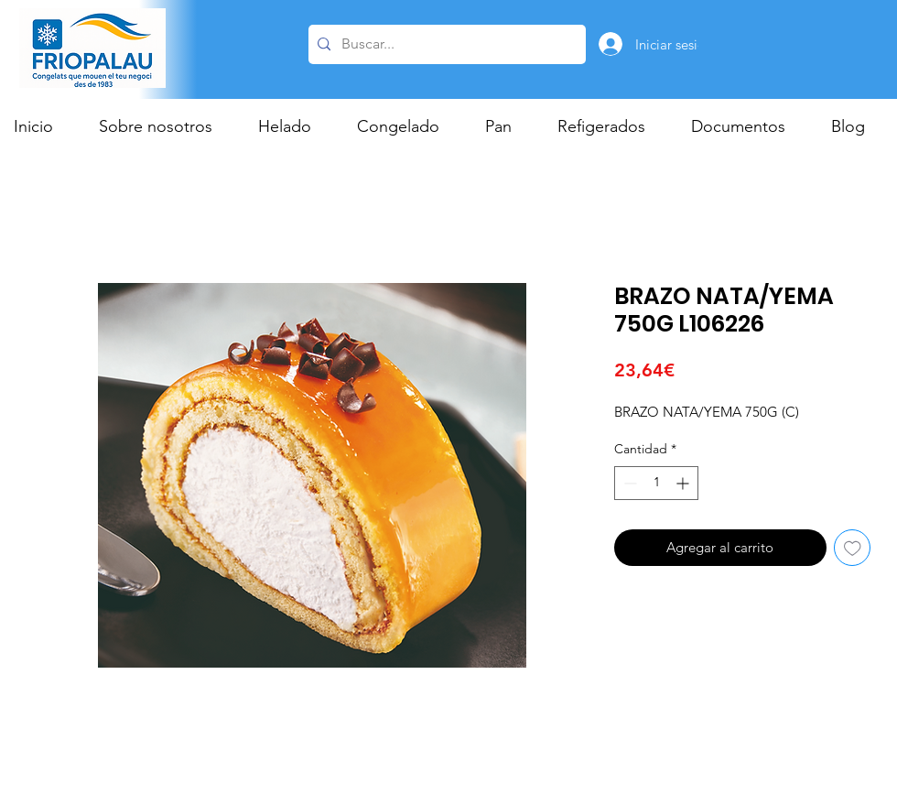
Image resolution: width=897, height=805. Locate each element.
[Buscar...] (444, 44)
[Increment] (684, 483)
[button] (293, 126)
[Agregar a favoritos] (852, 548)
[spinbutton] (656, 483)
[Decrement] (628, 483)
